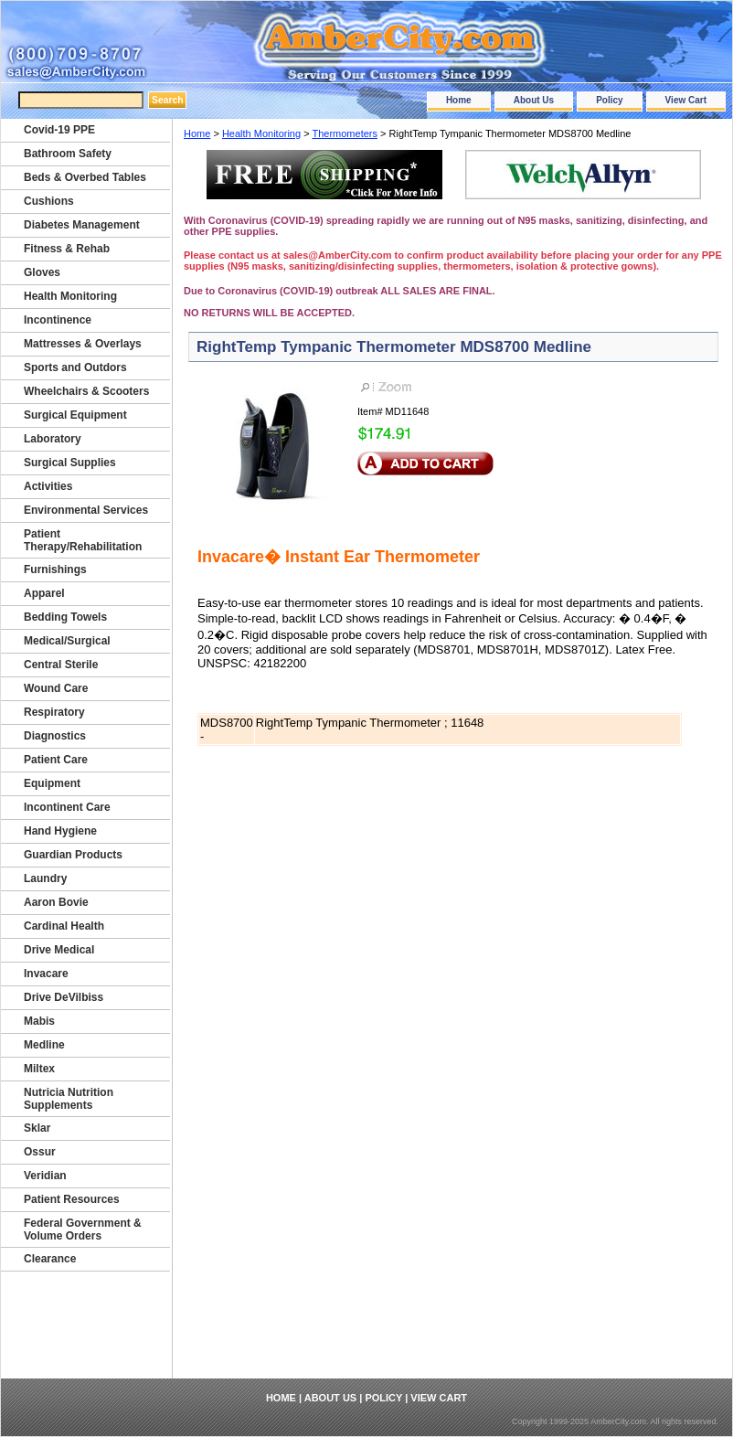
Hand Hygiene (60, 831)
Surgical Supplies (70, 462)
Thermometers (344, 133)
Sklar (37, 1128)
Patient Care (56, 759)
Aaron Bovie (56, 902)
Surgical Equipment (75, 415)
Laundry (45, 878)
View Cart (685, 100)
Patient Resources (72, 1199)
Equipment (52, 783)
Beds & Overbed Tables (85, 177)
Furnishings (55, 569)
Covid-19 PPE (59, 129)
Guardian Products (73, 854)
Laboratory (52, 438)
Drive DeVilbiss (63, 997)
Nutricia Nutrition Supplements (68, 1099)
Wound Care (56, 688)
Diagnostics (55, 735)
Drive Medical (59, 949)
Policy (609, 100)
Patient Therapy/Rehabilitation (83, 540)
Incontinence (57, 320)
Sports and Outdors (75, 367)
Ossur (40, 1151)
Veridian (45, 1175)
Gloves (42, 272)
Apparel (44, 593)
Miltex (39, 1068)
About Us (534, 100)
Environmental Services (86, 510)
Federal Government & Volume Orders (83, 1229)
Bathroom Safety (68, 153)
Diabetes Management (82, 224)
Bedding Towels (65, 617)
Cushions (49, 201)
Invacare (46, 973)
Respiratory (54, 712)
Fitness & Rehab (67, 248)
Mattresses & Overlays (83, 343)
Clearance (50, 1258)
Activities (48, 486)
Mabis (39, 1021)
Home (459, 100)
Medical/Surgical (67, 640)
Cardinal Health (64, 926)
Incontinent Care (67, 807)
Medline (44, 1044)
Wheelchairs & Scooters (86, 391)
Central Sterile (61, 664)
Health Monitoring (261, 133)
